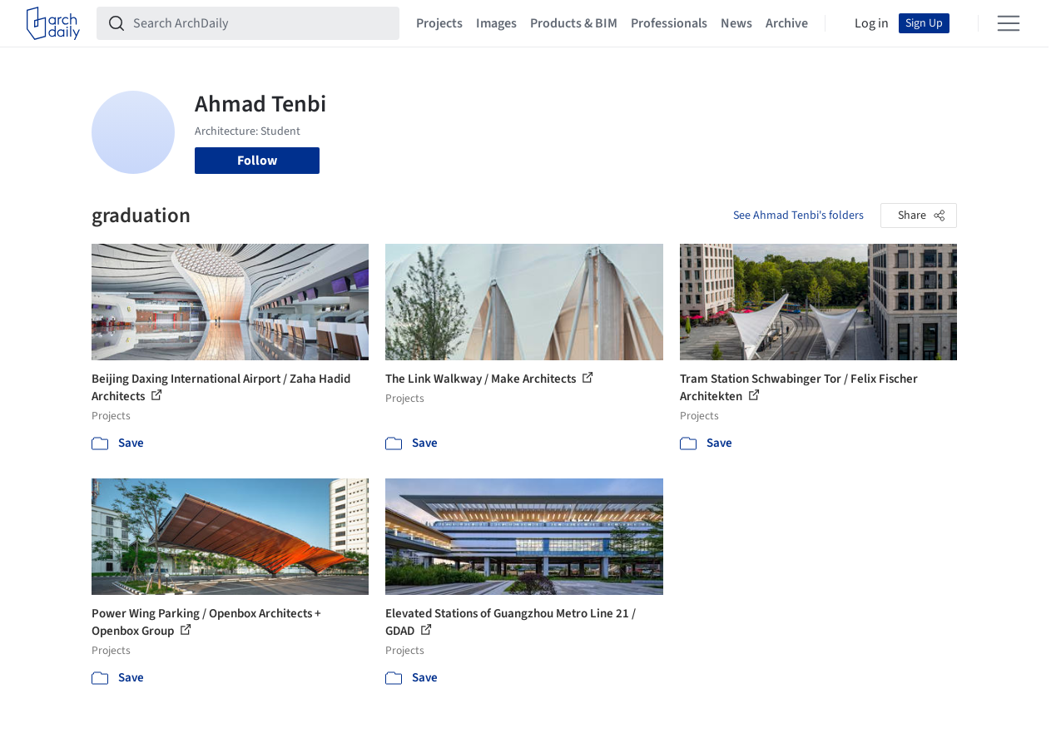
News (736, 23)
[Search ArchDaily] (261, 23)
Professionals (669, 23)
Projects (439, 23)
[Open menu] (1008, 23)
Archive (787, 23)
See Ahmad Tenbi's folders (798, 215)
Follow (257, 160)
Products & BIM (573, 23)
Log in (872, 23)
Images (496, 23)
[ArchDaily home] (53, 23)
